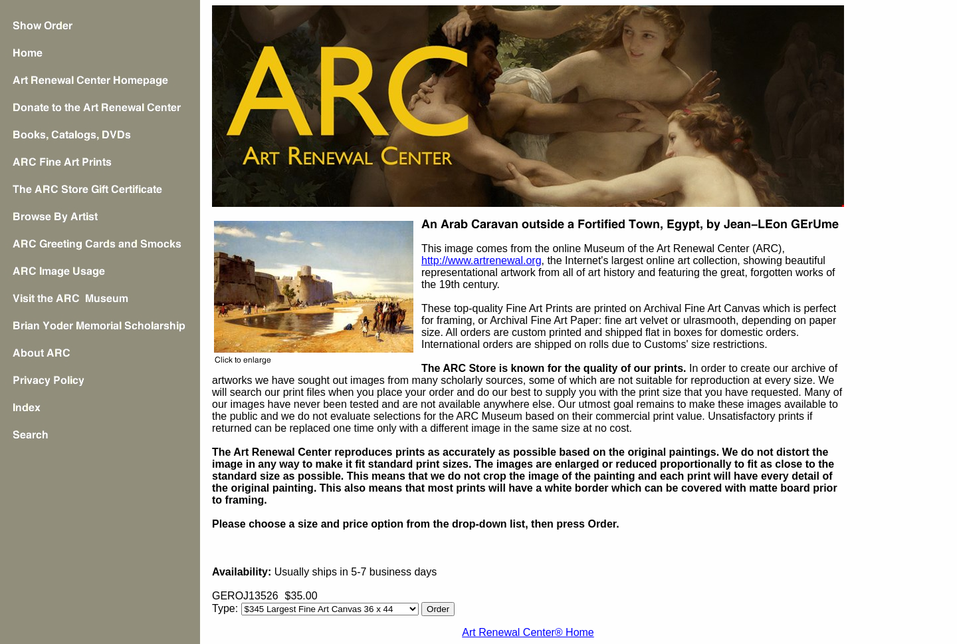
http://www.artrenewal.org (481, 260)
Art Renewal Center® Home (528, 632)
